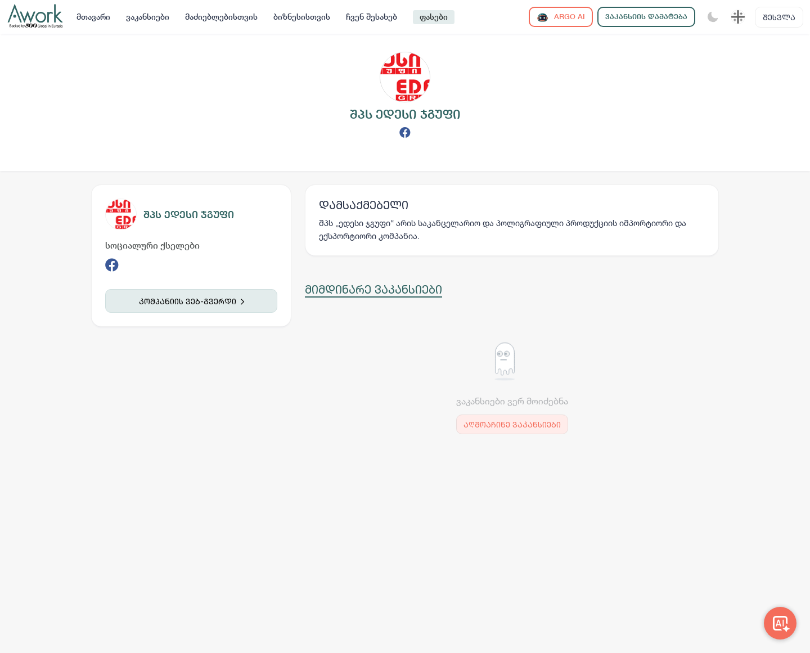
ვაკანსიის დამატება (646, 16)
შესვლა (779, 17)
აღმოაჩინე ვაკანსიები (512, 424)
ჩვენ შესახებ (371, 16)
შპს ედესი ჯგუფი (188, 214)
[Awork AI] (780, 623)
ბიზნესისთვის (301, 16)
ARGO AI (561, 17)
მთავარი (93, 16)
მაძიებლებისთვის (221, 16)
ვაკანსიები (147, 16)
